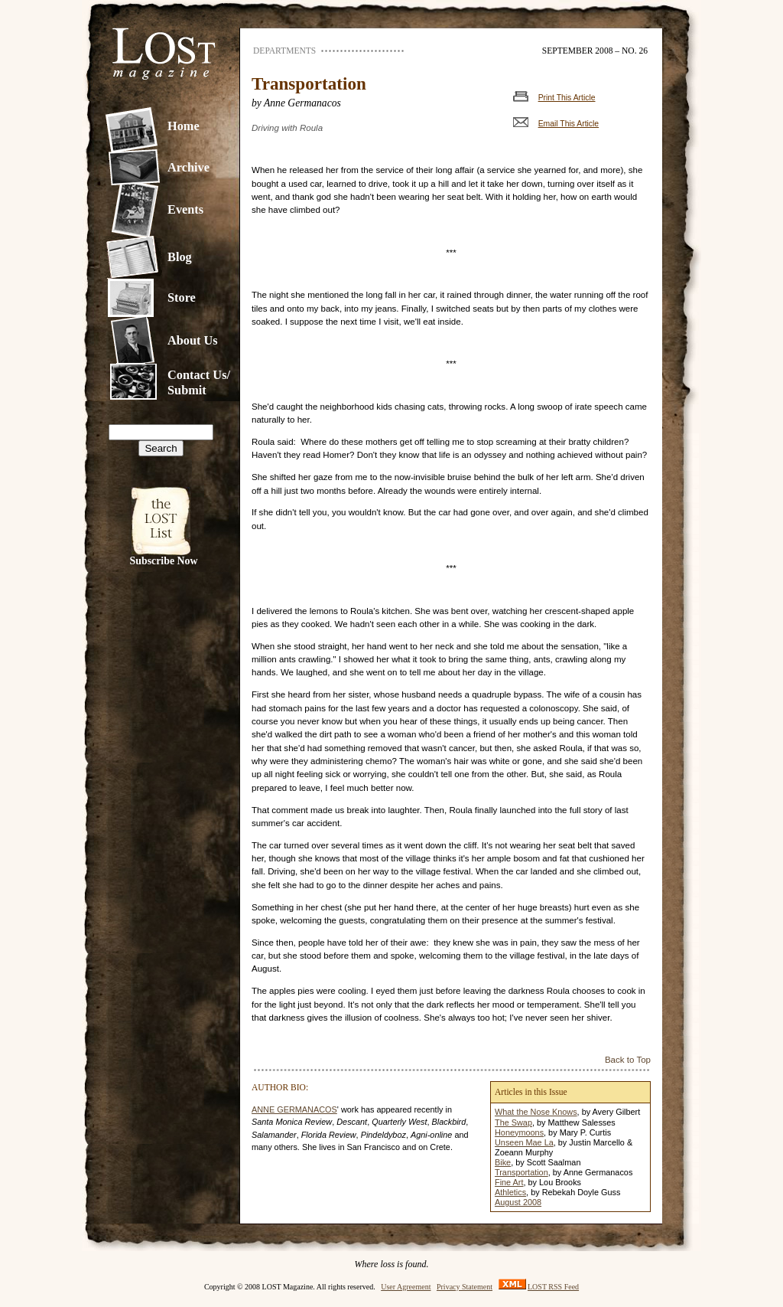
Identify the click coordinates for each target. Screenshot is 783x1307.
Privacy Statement (464, 1286)
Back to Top (628, 1059)
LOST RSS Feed (553, 1286)
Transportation (521, 1172)
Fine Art (509, 1182)
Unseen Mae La (524, 1142)
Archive (188, 167)
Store (181, 297)
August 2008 (518, 1202)
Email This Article (568, 123)
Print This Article (567, 97)
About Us (192, 340)
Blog (179, 257)
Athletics (510, 1192)
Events (185, 209)
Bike (503, 1162)
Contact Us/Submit (198, 382)
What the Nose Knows (536, 1111)
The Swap (513, 1122)
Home (183, 126)
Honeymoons (519, 1132)
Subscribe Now (164, 561)
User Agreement (405, 1286)
